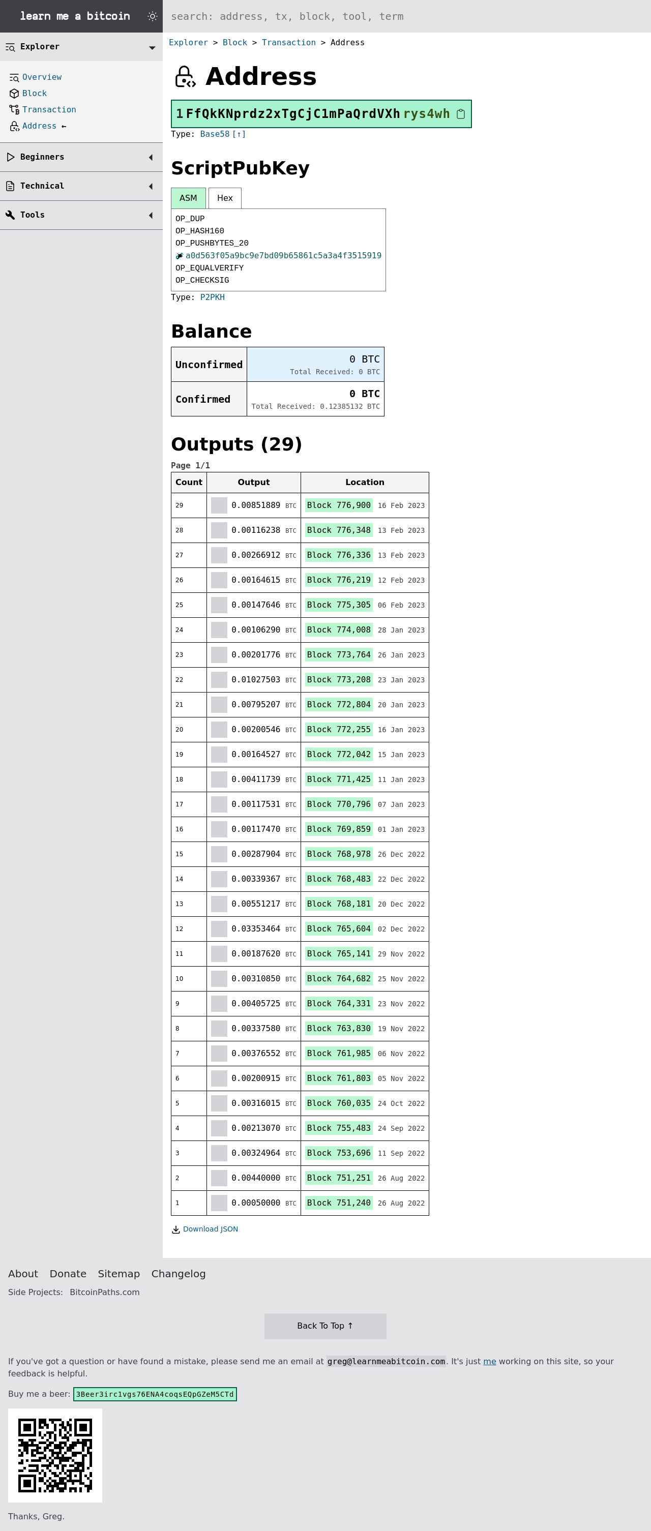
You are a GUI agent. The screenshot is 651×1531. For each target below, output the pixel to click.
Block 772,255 (339, 729)
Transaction (289, 42)
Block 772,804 (339, 704)
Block (235, 42)
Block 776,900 (339, 505)
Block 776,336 (339, 555)
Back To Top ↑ (325, 1326)
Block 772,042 (339, 754)
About (23, 1274)
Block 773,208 (339, 679)
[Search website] (407, 16)
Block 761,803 (339, 1078)
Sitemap (119, 1274)
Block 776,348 (339, 530)
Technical (42, 186)
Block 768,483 (339, 879)
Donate (68, 1274)
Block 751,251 (339, 1178)
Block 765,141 (339, 953)
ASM (188, 198)
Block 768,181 (339, 904)
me (489, 1361)
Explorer (188, 42)
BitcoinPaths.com (105, 1292)
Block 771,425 (339, 779)
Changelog (179, 1274)
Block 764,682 (339, 978)
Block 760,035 (339, 1103)
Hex (225, 198)
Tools (32, 215)
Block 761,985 (339, 1053)
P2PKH (212, 297)
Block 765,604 (339, 929)
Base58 (215, 134)
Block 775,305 (339, 605)
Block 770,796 (339, 804)
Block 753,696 (339, 1153)
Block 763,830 (339, 1028)
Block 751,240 (339, 1203)
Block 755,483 (339, 1128)
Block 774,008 (339, 630)
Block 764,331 (339, 1003)
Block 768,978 (339, 854)
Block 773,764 (339, 654)
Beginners (42, 157)
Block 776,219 (339, 580)
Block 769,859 (339, 829)
